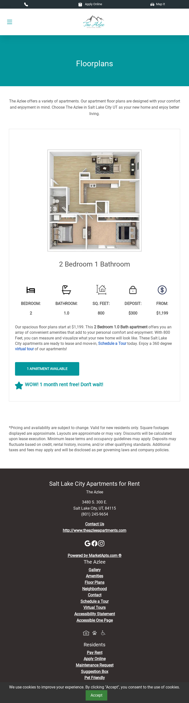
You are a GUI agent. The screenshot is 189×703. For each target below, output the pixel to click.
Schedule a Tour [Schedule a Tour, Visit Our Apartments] (94, 601)
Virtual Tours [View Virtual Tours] (94, 607)
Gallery (95, 570)
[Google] (88, 543)
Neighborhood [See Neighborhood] (94, 588)
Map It (157, 4)
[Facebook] (95, 543)
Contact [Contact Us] (94, 595)
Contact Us (94, 524)
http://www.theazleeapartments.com (94, 530)
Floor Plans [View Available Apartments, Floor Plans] (94, 582)
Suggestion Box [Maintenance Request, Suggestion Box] (94, 671)
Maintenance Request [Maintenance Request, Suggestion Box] (94, 665)
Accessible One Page (95, 620)
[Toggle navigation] (9, 22)
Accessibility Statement (94, 614)
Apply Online (90, 4)
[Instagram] (101, 543)
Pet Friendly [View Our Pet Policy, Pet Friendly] (94, 677)
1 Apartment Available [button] (47, 369)
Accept (96, 695)
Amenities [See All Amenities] (94, 576)
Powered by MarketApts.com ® (95, 555)
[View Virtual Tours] (24, 349)
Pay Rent (94, 652)
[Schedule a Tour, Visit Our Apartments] (112, 343)
